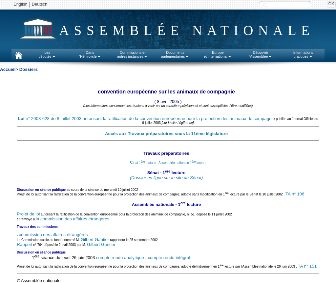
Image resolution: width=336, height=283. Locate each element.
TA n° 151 (307, 266)
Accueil (7, 69)
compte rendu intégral (169, 257)
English (20, 4)
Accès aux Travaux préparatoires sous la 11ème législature (166, 133)
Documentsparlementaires (175, 54)
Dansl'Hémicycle (89, 54)
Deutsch (40, 4)
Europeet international (218, 54)
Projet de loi (28, 214)
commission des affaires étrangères (53, 234)
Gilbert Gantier (95, 239)
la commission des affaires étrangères (72, 218)
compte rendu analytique (120, 257)
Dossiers (28, 69)
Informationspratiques (303, 54)
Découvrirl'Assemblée (261, 54)
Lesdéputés (47, 54)
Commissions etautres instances (132, 54)
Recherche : (264, 5)
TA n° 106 (294, 194)
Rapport (24, 244)
